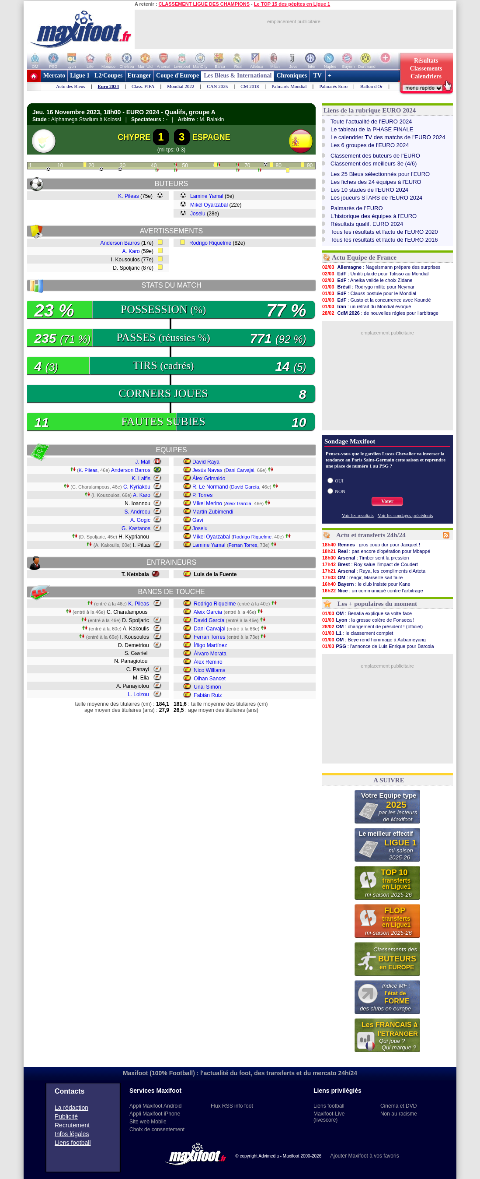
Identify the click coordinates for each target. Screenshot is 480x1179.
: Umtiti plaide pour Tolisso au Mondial (375, 273)
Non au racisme (398, 1114)
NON (340, 491)
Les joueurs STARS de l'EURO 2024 (376, 197)
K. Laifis (141, 478)
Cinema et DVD (398, 1106)
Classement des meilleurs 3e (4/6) (373, 163)
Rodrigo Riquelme (210, 243)
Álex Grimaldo (208, 478)
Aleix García (238, 503)
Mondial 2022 (180, 86)
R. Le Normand (210, 487)
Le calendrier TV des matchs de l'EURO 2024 (387, 137)
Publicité (66, 1116)
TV (317, 75)
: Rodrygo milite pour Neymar (368, 286)
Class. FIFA (143, 86)
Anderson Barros (120, 243)
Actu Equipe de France (364, 257)
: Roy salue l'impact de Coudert (370, 564)
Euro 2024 (108, 86)
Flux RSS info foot (232, 1106)
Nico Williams (209, 670)
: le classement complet (357, 633)
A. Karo (131, 251)
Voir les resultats (358, 515)
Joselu (197, 214)
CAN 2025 (217, 86)
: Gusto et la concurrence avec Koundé (376, 300)
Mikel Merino (207, 503)
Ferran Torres (243, 545)
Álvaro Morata (210, 654)
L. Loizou (138, 694)
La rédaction (71, 1107)
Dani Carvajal (240, 470)
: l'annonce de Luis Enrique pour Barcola (378, 646)
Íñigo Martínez (210, 645)
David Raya (205, 462)
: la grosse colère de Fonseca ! (368, 620)
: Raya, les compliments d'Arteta (373, 571)
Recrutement (72, 1125)
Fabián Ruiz (208, 695)
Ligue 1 (80, 75)
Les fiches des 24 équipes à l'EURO (375, 182)
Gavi (197, 520)
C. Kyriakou (136, 487)
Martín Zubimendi (212, 512)
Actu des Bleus (70, 86)
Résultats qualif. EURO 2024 (366, 224)
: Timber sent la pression (365, 557)
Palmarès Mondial (288, 86)
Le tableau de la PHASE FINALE (371, 129)
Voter (387, 501)
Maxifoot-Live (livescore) (328, 1117)
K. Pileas (128, 196)
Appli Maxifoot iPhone (154, 1114)
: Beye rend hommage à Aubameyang (374, 639)
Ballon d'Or (371, 86)
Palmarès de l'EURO (356, 208)
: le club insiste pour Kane (366, 584)
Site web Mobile (148, 1122)
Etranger (139, 75)
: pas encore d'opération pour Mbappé (376, 551)
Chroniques (291, 75)
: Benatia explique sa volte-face (367, 613)
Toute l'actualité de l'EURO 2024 (371, 121)
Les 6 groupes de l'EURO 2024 (369, 145)
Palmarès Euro (334, 86)
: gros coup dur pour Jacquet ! (371, 544)
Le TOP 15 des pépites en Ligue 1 (292, 4)
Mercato (54, 75)
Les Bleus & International (237, 75)
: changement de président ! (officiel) (372, 626)
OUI (339, 480)
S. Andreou (137, 512)
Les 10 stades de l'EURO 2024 (369, 190)
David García (245, 486)
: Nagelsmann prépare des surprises (381, 267)
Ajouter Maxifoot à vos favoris (364, 1156)
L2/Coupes (108, 75)
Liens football (73, 1142)
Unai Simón (207, 687)
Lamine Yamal (206, 196)
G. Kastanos (136, 528)
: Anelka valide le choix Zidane (367, 280)
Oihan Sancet (210, 679)
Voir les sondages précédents (405, 515)
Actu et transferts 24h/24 (371, 534)
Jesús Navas (207, 470)
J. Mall (142, 462)
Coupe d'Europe (177, 75)
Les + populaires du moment (377, 603)
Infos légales (72, 1133)
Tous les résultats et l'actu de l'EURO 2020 (384, 232)
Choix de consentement (156, 1129)
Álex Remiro (208, 662)
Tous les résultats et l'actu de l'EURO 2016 (384, 239)
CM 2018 (249, 86)
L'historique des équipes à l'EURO (373, 216)
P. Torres (202, 495)
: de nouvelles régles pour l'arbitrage (380, 313)
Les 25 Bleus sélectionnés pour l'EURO (380, 174)
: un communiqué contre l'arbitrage (372, 590)
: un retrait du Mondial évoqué (366, 306)
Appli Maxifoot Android (155, 1106)
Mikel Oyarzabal (209, 205)
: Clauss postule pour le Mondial (369, 293)
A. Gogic (140, 520)
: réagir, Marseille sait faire (362, 577)
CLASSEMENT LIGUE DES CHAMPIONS (204, 4)
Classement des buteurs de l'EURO (375, 155)
